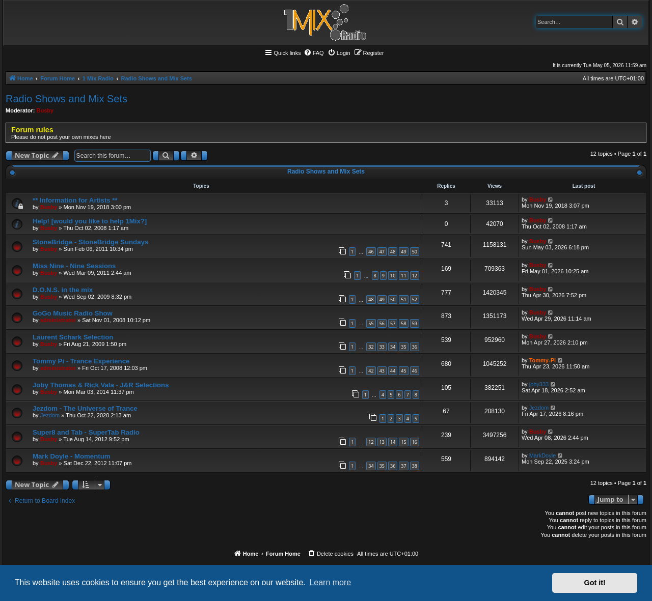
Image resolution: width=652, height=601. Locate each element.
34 (392, 347)
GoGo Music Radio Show (73, 313)
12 (414, 275)
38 (414, 466)
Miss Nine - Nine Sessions (74, 266)
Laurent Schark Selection (73, 337)
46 (370, 251)
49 (403, 251)
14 (392, 442)
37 (403, 466)
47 (382, 251)
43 (382, 370)
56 (382, 323)
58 (403, 323)
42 (370, 370)
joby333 (539, 384)
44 (392, 370)
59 (414, 323)
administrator (58, 320)
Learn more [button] (330, 582)
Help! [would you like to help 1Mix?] (90, 221)
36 (414, 347)
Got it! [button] (595, 583)
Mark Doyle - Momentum (71, 456)
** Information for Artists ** (75, 200)
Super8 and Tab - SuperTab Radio (86, 432)
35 (403, 347)
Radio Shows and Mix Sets (66, 98)
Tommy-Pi (542, 360)
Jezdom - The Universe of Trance (85, 408)
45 (403, 370)
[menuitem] (314, 53)
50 (414, 251)
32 (370, 347)
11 (403, 275)
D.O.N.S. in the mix (63, 290)
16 (414, 442)
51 (403, 299)
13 (382, 442)
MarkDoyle (542, 455)
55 (370, 323)
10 (392, 275)
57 (392, 323)
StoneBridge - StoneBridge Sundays (90, 242)
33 (382, 347)
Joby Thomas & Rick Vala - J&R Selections (101, 385)
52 (414, 299)
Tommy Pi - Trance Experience (81, 361)
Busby (45, 110)
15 (403, 442)
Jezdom (50, 415)
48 (392, 251)
